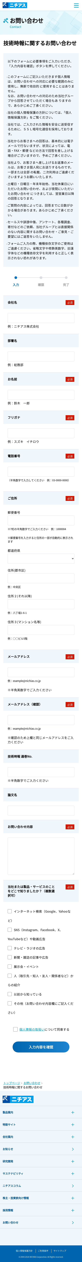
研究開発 (8, 1161)
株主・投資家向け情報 (16, 1198)
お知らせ (8, 1149)
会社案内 (8, 1137)
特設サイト (9, 1124)
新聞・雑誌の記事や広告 (31, 957)
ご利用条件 (43, 1250)
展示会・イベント (26, 966)
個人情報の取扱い (31, 1029)
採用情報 (8, 1210)
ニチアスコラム (12, 1186)
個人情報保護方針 (24, 1250)
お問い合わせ (32, 1083)
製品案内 (8, 1112)
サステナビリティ (13, 1173)
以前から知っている (28, 994)
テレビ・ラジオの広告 (29, 948)
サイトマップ (60, 1250)
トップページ (11, 1083)
